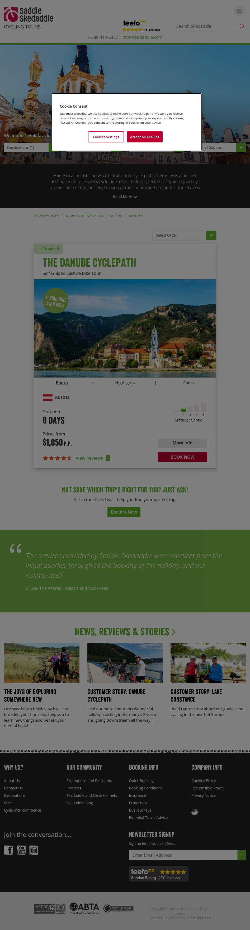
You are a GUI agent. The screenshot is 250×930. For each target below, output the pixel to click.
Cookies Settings (106, 137)
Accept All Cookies (144, 137)
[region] (127, 122)
